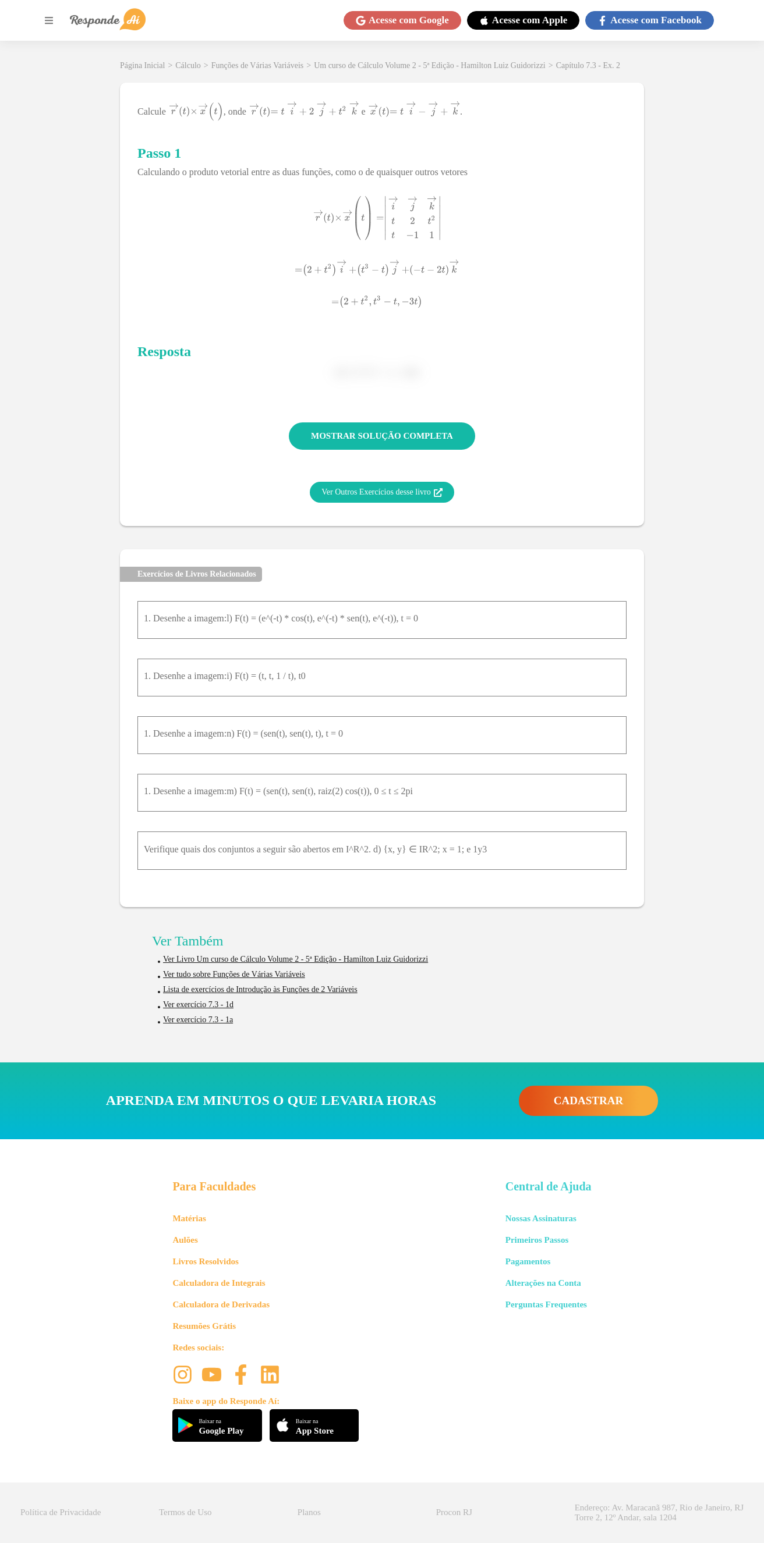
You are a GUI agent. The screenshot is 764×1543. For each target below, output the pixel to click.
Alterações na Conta (543, 1283)
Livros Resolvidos (205, 1261)
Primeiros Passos (536, 1240)
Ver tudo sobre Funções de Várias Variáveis (234, 974)
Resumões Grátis (204, 1326)
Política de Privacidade (60, 1512)
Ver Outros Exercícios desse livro (381, 492)
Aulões (184, 1240)
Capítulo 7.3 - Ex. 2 (588, 65)
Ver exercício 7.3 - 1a (198, 1019)
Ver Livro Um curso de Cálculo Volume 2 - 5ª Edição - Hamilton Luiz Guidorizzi (295, 959)
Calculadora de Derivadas (221, 1304)
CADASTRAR (588, 1100)
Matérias (189, 1218)
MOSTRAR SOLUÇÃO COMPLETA (382, 435)
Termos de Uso (185, 1512)
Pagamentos (528, 1261)
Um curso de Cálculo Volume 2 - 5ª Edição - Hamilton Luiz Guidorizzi (430, 65)
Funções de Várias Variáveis (257, 65)
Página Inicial (142, 65)
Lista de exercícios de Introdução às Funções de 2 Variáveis (260, 989)
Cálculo (188, 65)
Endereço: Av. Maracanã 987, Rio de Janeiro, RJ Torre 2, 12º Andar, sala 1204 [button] (659, 1512)
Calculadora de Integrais (218, 1283)
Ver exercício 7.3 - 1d (198, 1004)
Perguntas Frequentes (546, 1304)
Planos (309, 1512)
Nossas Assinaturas (540, 1218)
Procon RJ (454, 1512)
